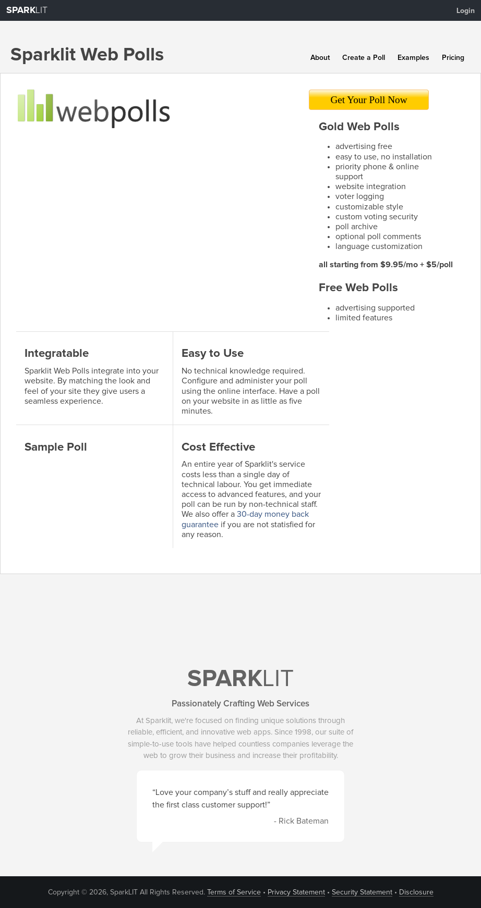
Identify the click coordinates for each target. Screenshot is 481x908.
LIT (26, 10)
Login (465, 11)
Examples (413, 57)
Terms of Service (234, 892)
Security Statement (362, 892)
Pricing (453, 57)
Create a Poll (363, 57)
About (320, 57)
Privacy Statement (296, 892)
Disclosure (416, 892)
